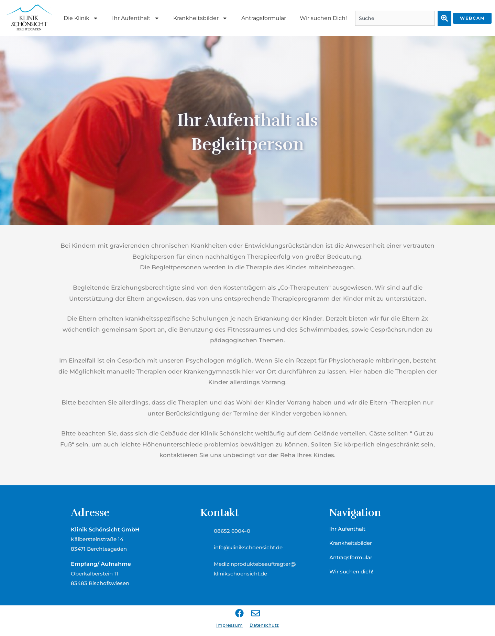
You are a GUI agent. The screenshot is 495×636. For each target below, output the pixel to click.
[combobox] (395, 18)
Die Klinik (81, 18)
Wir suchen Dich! (323, 18)
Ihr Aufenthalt (136, 18)
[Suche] (444, 18)
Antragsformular (263, 18)
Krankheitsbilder (200, 18)
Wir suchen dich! (351, 571)
